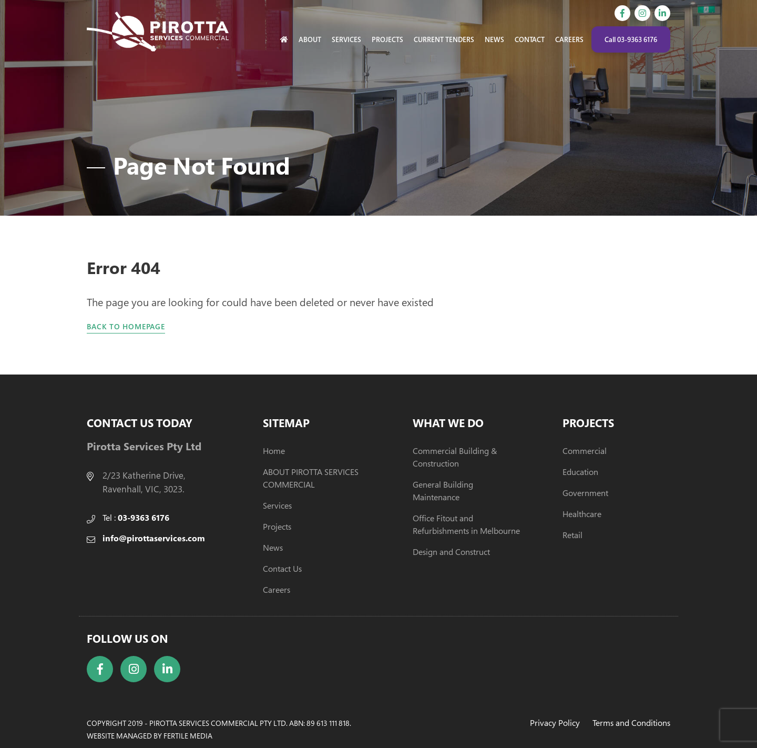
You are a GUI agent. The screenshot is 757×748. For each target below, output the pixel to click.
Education (580, 472)
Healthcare (581, 514)
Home (274, 451)
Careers (569, 39)
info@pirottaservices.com (154, 538)
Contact (530, 39)
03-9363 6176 (143, 517)
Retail (572, 535)
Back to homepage (126, 326)
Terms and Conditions (631, 723)
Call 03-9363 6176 (631, 39)
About (310, 39)
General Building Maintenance (443, 491)
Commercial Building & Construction (455, 457)
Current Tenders (444, 39)
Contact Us (282, 568)
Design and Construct (451, 552)
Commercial (584, 451)
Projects (387, 39)
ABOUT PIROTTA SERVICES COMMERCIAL (311, 478)
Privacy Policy (555, 723)
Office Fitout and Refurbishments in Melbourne (466, 524)
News (494, 39)
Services (346, 39)
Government (585, 493)
